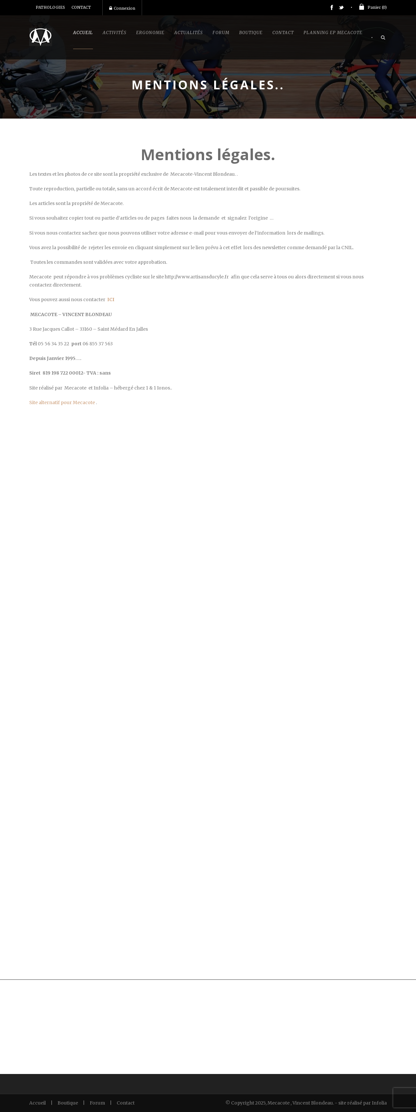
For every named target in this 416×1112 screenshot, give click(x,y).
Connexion (122, 8)
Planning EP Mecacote (333, 32)
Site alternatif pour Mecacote (62, 402)
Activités (114, 32)
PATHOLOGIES (50, 7)
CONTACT (81, 7)
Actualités (188, 32)
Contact (283, 32)
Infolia (379, 1103)
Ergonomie (150, 32)
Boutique (251, 32)
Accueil (83, 32)
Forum (221, 32)
